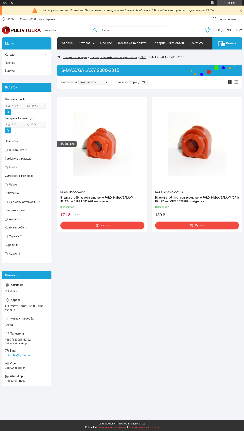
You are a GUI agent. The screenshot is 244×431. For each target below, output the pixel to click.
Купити (105, 225)
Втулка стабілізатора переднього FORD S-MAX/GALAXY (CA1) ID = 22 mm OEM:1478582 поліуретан (197, 199)
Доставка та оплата (132, 43)
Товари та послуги (75, 57)
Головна (66, 43)
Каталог (84, 43)
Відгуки (10, 70)
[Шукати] (95, 30)
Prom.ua (140, 423)
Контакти (196, 43)
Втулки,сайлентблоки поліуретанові (113, 57)
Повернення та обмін (168, 43)
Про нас (106, 43)
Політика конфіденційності (143, 427)
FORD (143, 57)
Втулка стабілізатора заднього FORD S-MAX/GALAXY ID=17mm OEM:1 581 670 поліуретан (96, 199)
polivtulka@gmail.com (18, 355)
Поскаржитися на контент (112, 427)
